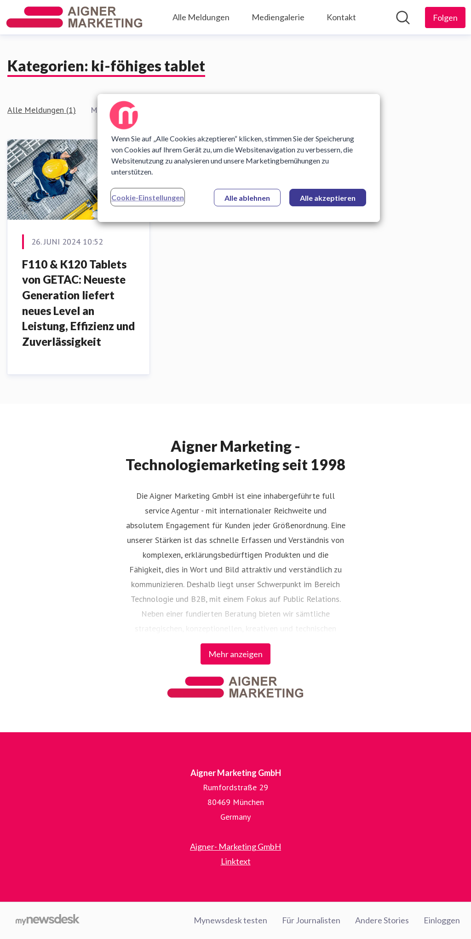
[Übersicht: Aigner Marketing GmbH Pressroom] (75, 17)
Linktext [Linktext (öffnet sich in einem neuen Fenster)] (236, 861)
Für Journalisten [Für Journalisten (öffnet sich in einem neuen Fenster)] (311, 920)
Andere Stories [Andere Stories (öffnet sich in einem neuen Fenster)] (382, 920)
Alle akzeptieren (328, 197)
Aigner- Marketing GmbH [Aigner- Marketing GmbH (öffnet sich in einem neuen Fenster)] (235, 846)
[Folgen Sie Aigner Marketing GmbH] (445, 17)
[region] (239, 158)
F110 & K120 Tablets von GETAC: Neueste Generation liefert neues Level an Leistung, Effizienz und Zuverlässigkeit (78, 302)
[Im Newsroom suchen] (403, 17)
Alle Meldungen (201, 17)
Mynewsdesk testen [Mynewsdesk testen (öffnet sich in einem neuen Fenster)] (230, 920)
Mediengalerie (278, 17)
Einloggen (442, 920)
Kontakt (341, 17)
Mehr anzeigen (235, 654)
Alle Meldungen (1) (41, 110)
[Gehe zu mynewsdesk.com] (47, 920)
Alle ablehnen (247, 197)
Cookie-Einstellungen (147, 197)
